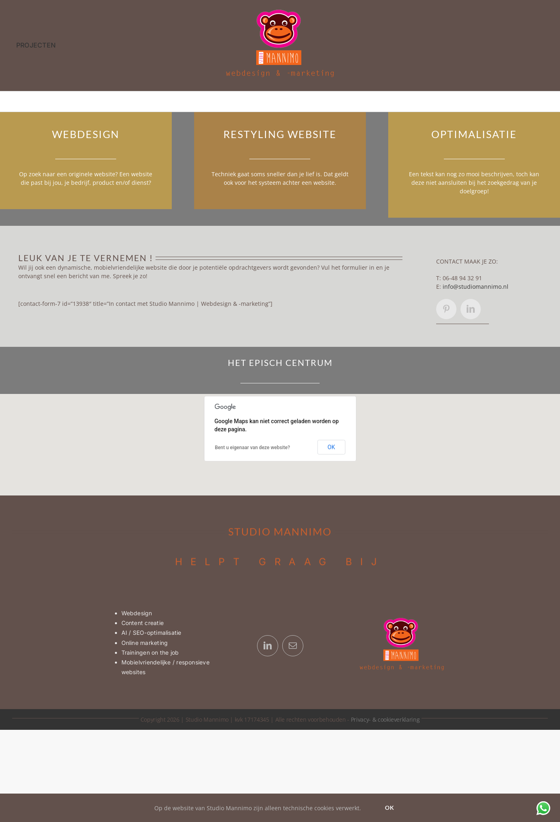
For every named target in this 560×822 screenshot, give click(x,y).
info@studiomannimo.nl (475, 286)
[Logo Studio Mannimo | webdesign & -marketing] (280, 11)
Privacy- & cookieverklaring (385, 719)
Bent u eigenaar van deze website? (252, 447)
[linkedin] (471, 309)
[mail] (292, 645)
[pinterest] (446, 309)
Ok (389, 807)
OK (331, 447)
